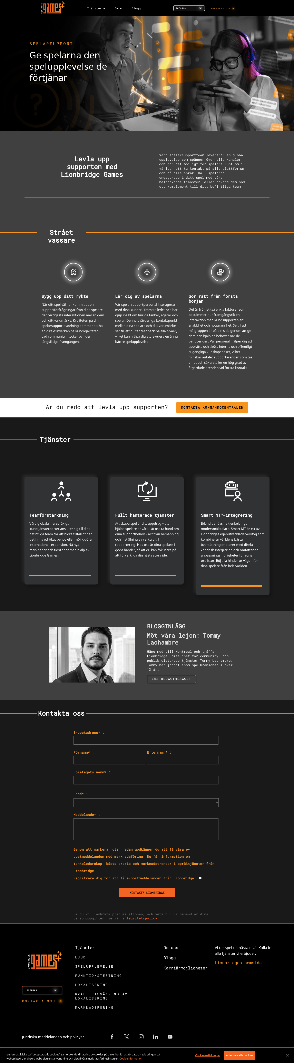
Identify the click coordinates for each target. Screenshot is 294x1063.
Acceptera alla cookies (239, 1055)
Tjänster (85, 947)
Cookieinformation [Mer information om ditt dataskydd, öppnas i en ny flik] (130, 1058)
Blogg (170, 957)
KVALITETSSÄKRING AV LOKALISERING (101, 996)
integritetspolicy (139, 918)
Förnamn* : (84, 752)
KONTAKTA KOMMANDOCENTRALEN (212, 407)
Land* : (81, 794)
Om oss (171, 947)
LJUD (80, 957)
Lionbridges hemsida (238, 962)
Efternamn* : (159, 752)
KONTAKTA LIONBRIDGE (147, 893)
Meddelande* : (87, 814)
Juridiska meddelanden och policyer (53, 1036)
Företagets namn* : (92, 772)
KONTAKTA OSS (221, 8)
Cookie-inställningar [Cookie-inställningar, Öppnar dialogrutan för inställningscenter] (207, 1055)
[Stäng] (287, 1055)
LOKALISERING (91, 985)
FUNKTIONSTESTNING (98, 975)
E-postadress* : (89, 732)
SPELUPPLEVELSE (94, 966)
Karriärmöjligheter (186, 967)
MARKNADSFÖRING (94, 1007)
